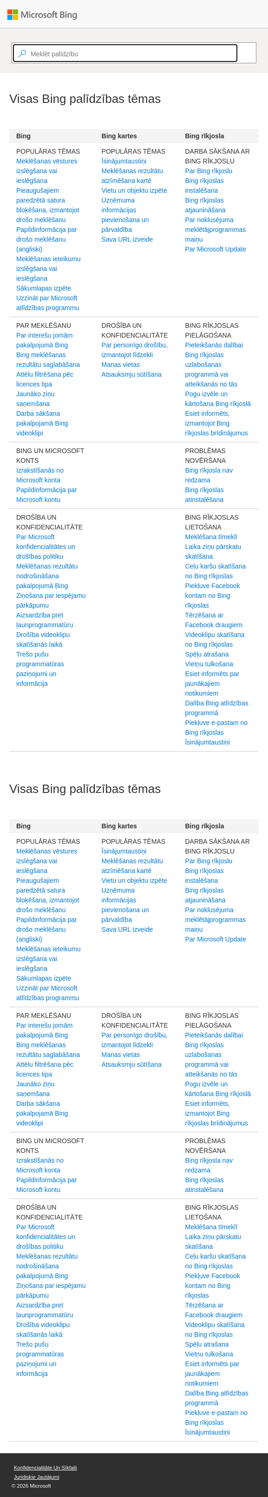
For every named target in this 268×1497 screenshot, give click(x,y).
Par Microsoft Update (215, 249)
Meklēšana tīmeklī (211, 537)
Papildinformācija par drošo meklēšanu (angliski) (46, 239)
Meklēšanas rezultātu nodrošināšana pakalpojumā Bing (47, 575)
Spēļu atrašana (207, 654)
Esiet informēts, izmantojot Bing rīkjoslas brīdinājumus (216, 423)
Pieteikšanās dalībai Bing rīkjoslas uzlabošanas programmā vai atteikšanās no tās (214, 364)
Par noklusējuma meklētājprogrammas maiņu (215, 229)
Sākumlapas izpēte (43, 288)
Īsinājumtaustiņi (124, 161)
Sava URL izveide (127, 239)
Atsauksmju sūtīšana (132, 374)
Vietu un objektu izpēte (134, 190)
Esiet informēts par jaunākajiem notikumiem (212, 683)
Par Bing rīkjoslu (208, 171)
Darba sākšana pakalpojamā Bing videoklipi (42, 423)
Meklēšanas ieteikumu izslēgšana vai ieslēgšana (48, 268)
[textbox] (125, 53)
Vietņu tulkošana (209, 664)
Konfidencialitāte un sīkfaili (45, 1467)
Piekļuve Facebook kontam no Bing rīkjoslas (212, 595)
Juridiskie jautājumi (36, 1477)
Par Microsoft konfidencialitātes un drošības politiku (45, 546)
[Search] (241, 53)
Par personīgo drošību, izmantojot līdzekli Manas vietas (135, 354)
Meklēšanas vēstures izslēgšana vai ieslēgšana (47, 170)
